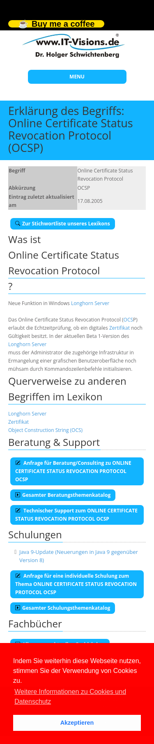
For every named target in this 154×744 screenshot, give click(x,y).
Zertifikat (119, 327)
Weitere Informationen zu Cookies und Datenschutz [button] (70, 696)
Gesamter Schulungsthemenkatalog (62, 607)
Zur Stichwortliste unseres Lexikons (62, 223)
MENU (77, 76)
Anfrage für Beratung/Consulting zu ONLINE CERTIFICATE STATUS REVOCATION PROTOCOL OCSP (73, 471)
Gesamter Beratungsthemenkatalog (62, 494)
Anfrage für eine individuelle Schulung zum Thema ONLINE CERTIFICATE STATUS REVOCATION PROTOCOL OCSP (76, 584)
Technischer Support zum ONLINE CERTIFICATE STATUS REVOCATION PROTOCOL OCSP (76, 514)
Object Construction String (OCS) (45, 430)
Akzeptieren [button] (77, 722)
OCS (128, 319)
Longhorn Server (90, 303)
